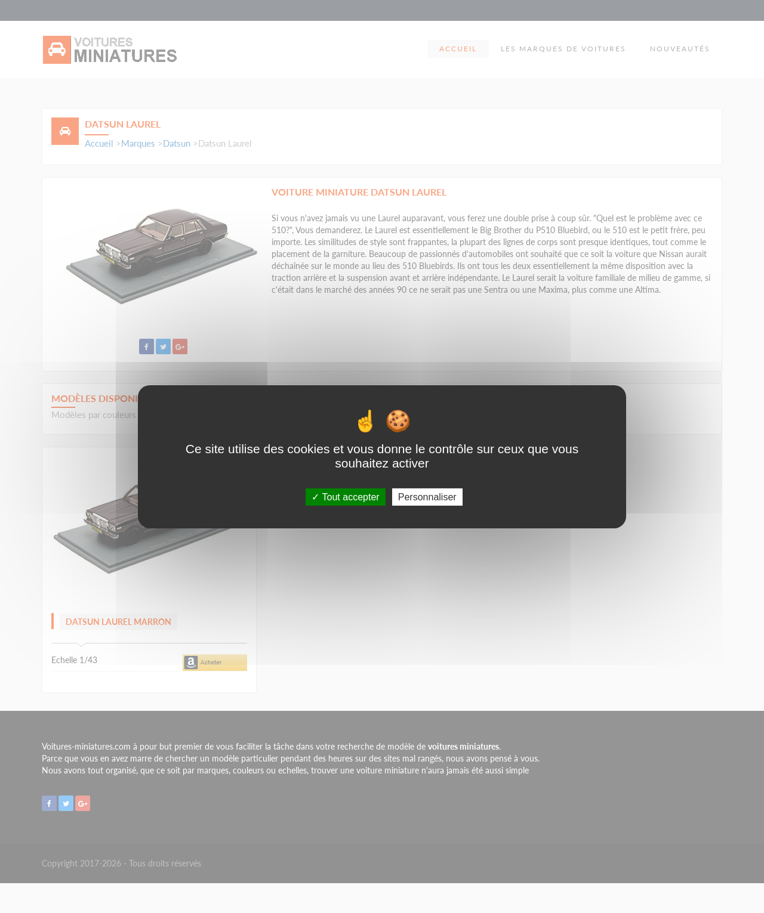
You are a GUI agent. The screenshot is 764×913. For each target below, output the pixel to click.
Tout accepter (345, 496)
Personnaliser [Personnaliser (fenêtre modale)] (427, 496)
